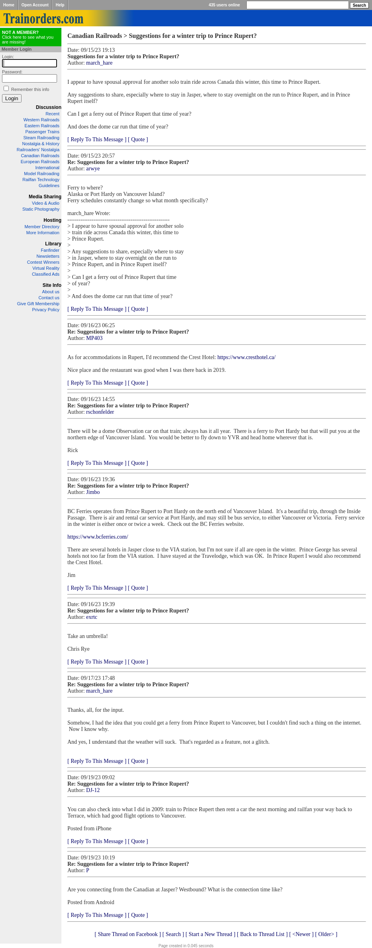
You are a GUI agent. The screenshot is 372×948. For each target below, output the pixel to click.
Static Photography (40, 209)
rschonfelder (100, 412)
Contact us (48, 297)
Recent (52, 113)
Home (8, 5)
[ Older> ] (326, 934)
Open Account (35, 5)
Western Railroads (41, 119)
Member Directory (42, 226)
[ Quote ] (138, 139)
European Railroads (40, 161)
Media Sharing (45, 196)
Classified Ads (45, 274)
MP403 (94, 338)
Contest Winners (43, 262)
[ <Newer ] (301, 934)
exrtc (91, 617)
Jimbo (93, 492)
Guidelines (49, 185)
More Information (42, 232)
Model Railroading (41, 173)
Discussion (48, 107)
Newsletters (48, 256)
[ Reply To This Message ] (96, 139)
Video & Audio (45, 203)
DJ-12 (93, 790)
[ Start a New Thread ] (210, 934)
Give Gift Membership (38, 303)
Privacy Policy (45, 309)
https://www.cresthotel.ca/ (246, 357)
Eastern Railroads (42, 125)
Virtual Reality (45, 268)
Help (60, 5)
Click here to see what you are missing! (27, 37)
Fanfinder (50, 250)
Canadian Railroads (40, 155)
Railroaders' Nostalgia (38, 149)
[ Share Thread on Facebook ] (127, 934)
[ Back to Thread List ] (262, 934)
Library (53, 244)
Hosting (52, 220)
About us (50, 291)
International (47, 167)
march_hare (99, 63)
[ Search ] (173, 934)
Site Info (52, 285)
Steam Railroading (42, 137)
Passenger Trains (42, 131)
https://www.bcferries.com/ (97, 537)
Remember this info (30, 89)
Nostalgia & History (40, 143)
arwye (93, 169)
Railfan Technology (40, 179)
